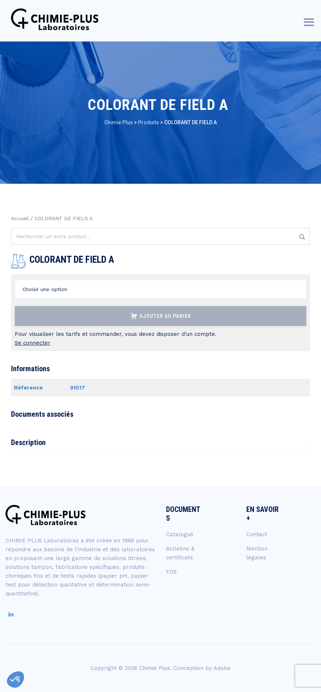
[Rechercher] (302, 237)
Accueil (20, 218)
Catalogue (179, 534)
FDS (171, 572)
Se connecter (32, 343)
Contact (256, 534)
